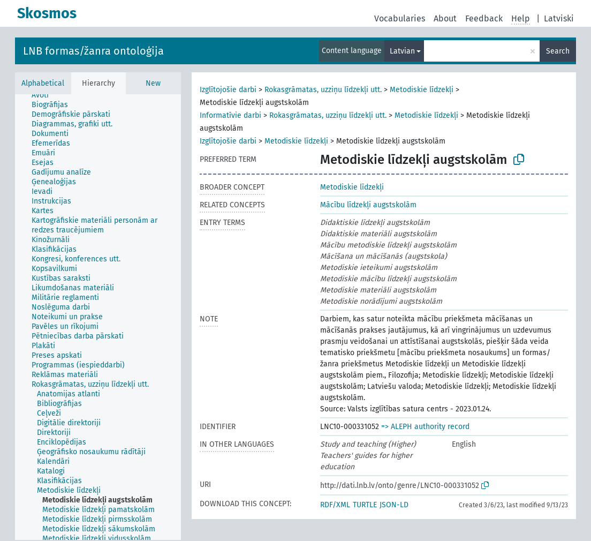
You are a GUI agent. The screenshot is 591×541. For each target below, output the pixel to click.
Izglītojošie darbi (228, 89)
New (153, 83)
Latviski (559, 18)
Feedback (484, 18)
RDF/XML (335, 504)
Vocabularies (399, 18)
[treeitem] (44, 95)
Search (558, 51)
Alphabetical (42, 83)
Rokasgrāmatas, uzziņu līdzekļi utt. (323, 89)
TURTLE (365, 504)
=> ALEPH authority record (425, 426)
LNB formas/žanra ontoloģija (93, 50)
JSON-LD (394, 504)
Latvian (402, 51)
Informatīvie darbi (230, 115)
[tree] (98, 317)
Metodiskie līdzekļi (421, 89)
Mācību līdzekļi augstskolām (368, 204)
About (445, 18)
